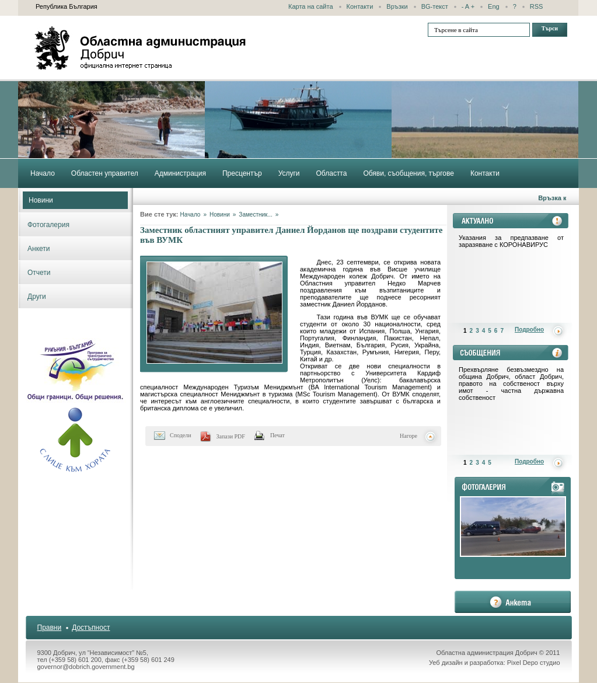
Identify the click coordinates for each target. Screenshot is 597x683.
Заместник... (255, 214)
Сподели (180, 435)
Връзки (396, 6)
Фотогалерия (48, 225)
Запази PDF (231, 436)
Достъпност (91, 627)
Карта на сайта (310, 6)
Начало (190, 214)
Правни (49, 627)
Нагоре (408, 436)
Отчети (39, 273)
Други (36, 296)
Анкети (38, 249)
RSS (536, 6)
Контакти (360, 6)
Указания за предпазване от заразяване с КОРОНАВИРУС (511, 241)
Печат (277, 435)
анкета (513, 602)
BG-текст (434, 6)
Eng (494, 6)
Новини (41, 200)
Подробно (529, 329)
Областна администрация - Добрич (140, 47)
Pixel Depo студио (533, 662)
